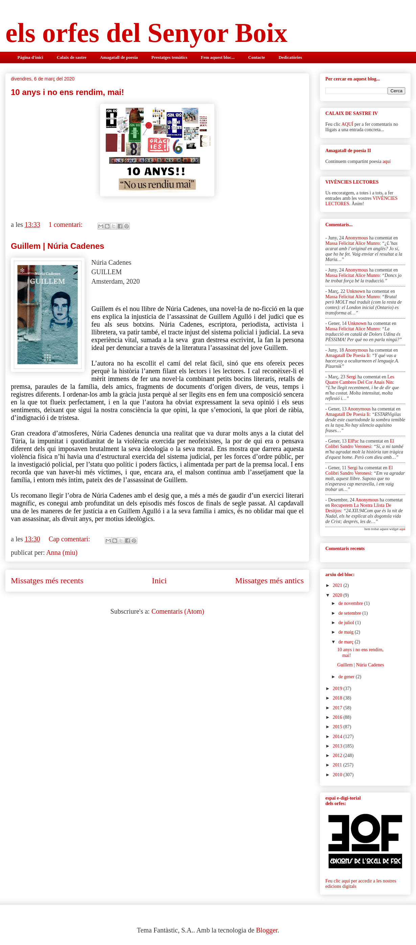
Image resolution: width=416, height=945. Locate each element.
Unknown (355, 291)
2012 (338, 755)
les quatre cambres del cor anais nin (359, 379)
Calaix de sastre (72, 57)
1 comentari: (67, 224)
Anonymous (356, 237)
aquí (387, 161)
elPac (353, 441)
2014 (338, 736)
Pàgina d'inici (30, 57)
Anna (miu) (61, 552)
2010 (338, 774)
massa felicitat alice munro (352, 243)
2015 (338, 726)
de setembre (350, 613)
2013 (338, 746)
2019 (338, 688)
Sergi (351, 376)
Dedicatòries (290, 57)
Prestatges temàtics (169, 57)
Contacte (256, 57)
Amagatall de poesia (119, 57)
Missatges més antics (269, 580)
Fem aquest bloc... (218, 57)
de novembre (351, 603)
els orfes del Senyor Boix (146, 33)
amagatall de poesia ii (347, 355)
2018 (338, 698)
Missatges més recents (47, 580)
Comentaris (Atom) (178, 611)
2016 (338, 717)
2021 (338, 585)
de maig (346, 632)
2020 (338, 595)
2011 (338, 764)
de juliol (346, 622)
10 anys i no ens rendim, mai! (67, 92)
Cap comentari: (70, 539)
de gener (346, 676)
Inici (159, 580)
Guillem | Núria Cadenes (57, 246)
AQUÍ (347, 124)
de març (346, 641)
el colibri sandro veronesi (359, 444)
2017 (338, 707)
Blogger (266, 930)
